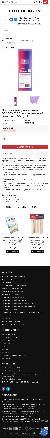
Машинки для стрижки (12, 288)
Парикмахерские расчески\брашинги (18, 306)
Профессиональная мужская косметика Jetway (22, 312)
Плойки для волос (10, 309)
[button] (44, 432)
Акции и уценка (8, 334)
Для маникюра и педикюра (14, 285)
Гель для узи (7, 279)
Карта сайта (7, 358)
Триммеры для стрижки (12, 291)
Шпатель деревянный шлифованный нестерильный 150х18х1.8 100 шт (37, 241)
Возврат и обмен (9, 340)
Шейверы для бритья (11, 294)
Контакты (6, 349)
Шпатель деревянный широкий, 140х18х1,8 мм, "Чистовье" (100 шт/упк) (12, 241)
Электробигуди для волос (13, 324)
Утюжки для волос (10, 315)
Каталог (7, 2)
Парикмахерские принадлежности (17, 303)
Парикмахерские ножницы (14, 300)
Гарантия (6, 343)
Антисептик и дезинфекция (14, 276)
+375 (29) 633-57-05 (29, 20)
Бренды (5, 352)
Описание (8, 154)
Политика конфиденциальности (16, 355)
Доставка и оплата (10, 337)
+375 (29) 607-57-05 (29, 18)
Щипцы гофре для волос (13, 321)
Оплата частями (25, 147)
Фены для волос (9, 318)
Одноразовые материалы (13, 297)
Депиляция (7, 38)
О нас (4, 346)
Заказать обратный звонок (29, 23)
